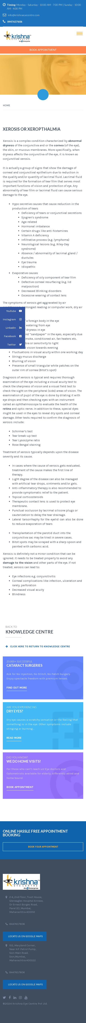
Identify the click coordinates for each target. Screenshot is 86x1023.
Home (6, 105)
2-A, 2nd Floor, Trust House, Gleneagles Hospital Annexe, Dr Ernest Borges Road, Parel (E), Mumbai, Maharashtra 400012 (26, 905)
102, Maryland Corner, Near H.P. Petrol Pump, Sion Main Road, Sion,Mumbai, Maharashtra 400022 (22, 953)
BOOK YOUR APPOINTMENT (43, 846)
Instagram (14, 319)
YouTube (15, 311)
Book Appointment (43, 49)
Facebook (14, 336)
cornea (59, 145)
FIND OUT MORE (17, 687)
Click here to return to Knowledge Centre (38, 646)
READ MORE (14, 737)
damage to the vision (18, 562)
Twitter (16, 344)
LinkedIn (15, 328)
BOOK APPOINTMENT (20, 787)
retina (7, 408)
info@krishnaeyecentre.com (23, 15)
